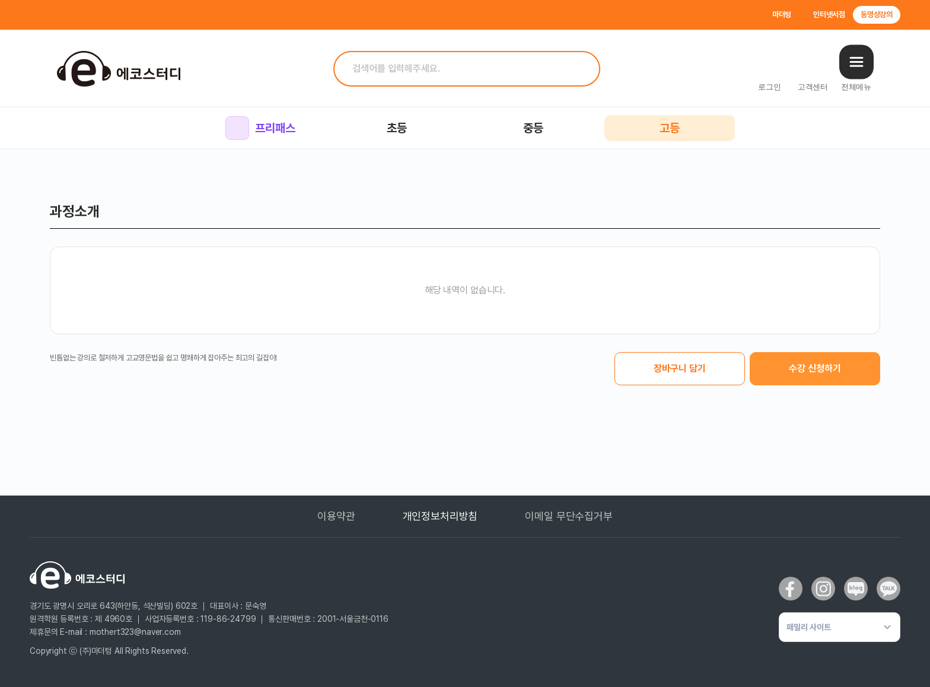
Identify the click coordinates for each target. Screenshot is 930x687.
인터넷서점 (829, 14)
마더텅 (782, 14)
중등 (533, 128)
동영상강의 (877, 14)
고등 (670, 128)
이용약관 (336, 516)
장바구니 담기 (680, 368)
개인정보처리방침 (440, 516)
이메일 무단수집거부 (568, 516)
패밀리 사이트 (808, 627)
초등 (397, 128)
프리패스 (260, 128)
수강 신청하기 (815, 368)
